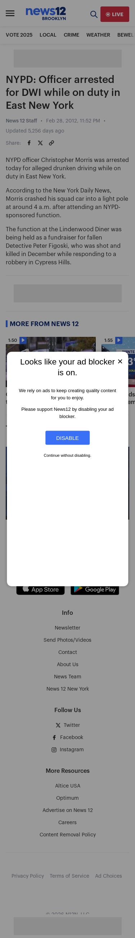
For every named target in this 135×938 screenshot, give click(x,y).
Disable (67, 438)
